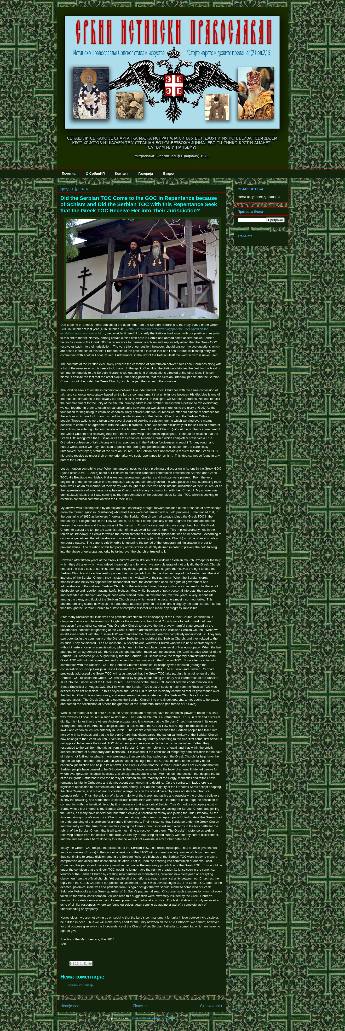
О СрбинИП (95, 173)
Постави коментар (79, 985)
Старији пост (211, 1006)
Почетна (68, 173)
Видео (168, 173)
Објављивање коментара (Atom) (153, 1018)
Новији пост (70, 1006)
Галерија (145, 173)
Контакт (121, 173)
